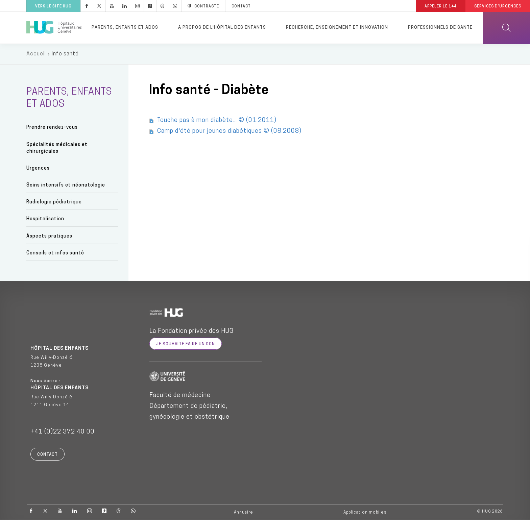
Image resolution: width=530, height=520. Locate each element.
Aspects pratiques (49, 236)
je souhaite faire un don (185, 344)
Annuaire (243, 513)
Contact (47, 455)
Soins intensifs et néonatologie (65, 185)
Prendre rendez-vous (52, 127)
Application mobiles (365, 513)
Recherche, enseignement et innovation (337, 27)
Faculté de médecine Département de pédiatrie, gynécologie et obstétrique (189, 406)
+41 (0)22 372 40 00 (62, 432)
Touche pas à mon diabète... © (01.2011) (216, 120)
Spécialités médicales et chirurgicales (57, 148)
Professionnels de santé (440, 27)
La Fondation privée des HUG (191, 331)
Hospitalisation (45, 219)
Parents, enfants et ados (125, 27)
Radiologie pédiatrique (54, 202)
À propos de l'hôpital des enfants (222, 27)
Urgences (38, 168)
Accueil (36, 54)
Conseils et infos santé (55, 253)
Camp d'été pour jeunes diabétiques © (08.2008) (229, 131)
